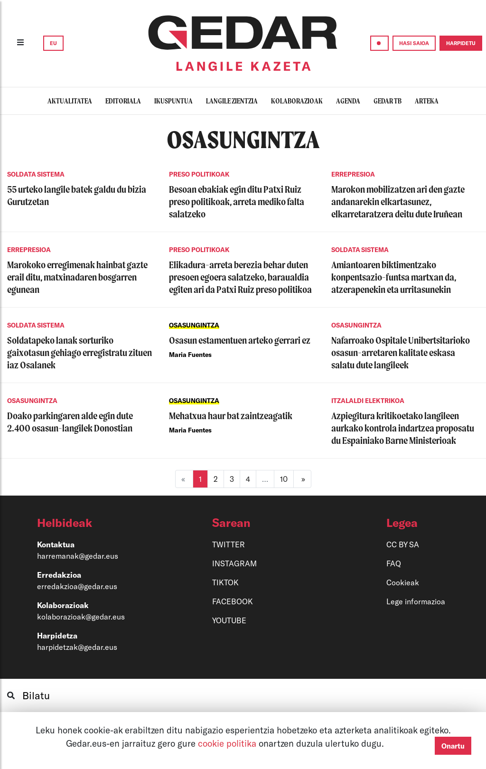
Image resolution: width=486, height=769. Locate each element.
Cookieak (402, 582)
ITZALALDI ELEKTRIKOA (367, 400)
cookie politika (228, 743)
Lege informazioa (415, 601)
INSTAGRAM (234, 563)
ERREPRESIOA (353, 174)
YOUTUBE (229, 620)
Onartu (453, 745)
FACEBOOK (232, 601)
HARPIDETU (461, 43)
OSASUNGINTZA (194, 325)
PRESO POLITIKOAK (199, 174)
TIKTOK (225, 582)
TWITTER (228, 544)
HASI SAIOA (414, 43)
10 (284, 478)
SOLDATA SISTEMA (36, 174)
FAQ (393, 563)
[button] (97, 522)
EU (53, 43)
